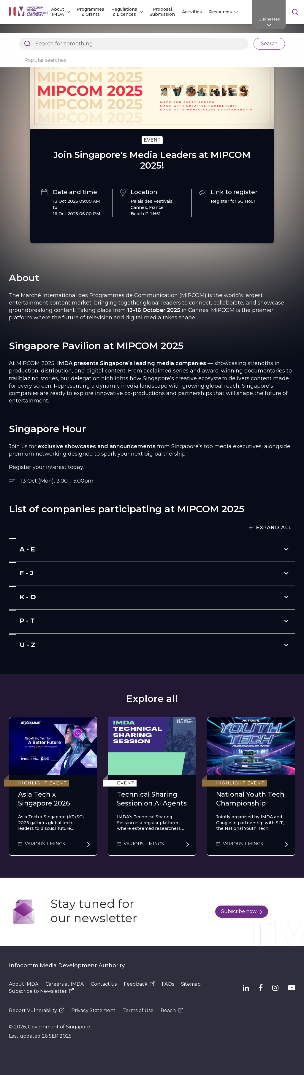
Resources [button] (220, 12)
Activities (192, 12)
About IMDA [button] (57, 12)
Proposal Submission (162, 12)
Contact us (104, 984)
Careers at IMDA (64, 984)
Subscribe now (241, 911)
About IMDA (23, 984)
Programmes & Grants (90, 12)
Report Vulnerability (36, 1010)
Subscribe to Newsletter (41, 991)
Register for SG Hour (233, 201)
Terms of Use (138, 1010)
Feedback (139, 984)
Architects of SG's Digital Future (64, 35)
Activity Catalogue (162, 35)
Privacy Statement (93, 1010)
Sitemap (191, 984)
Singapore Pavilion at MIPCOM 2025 (233, 35)
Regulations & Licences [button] (124, 12)
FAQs (168, 984)
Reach (172, 1010)
